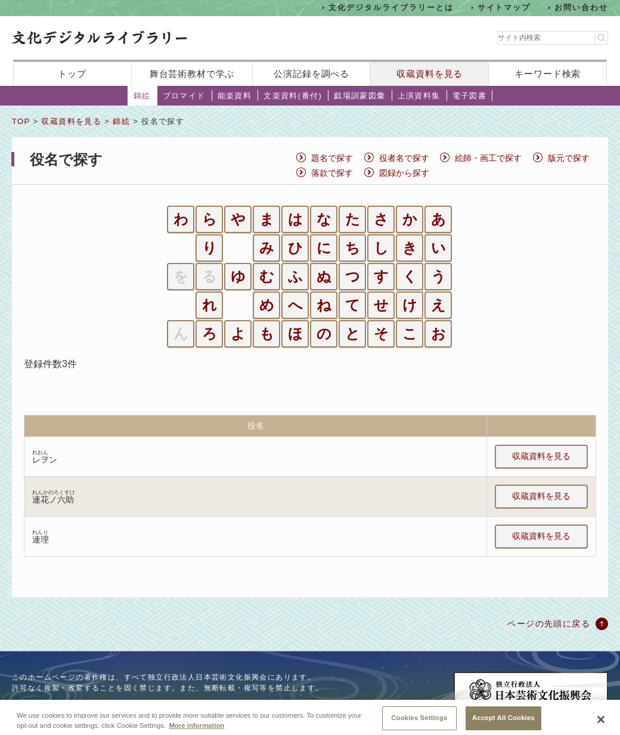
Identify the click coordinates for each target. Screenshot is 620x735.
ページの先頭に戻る (548, 623)
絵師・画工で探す (488, 158)
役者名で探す (404, 158)
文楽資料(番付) (293, 95)
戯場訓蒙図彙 (359, 95)
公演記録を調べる (311, 74)
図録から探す (404, 173)
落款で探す (332, 173)
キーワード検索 (547, 74)
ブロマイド (184, 95)
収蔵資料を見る (429, 74)
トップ (72, 74)
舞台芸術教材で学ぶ (192, 74)
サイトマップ (504, 7)
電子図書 (469, 95)
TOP (21, 121)
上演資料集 (419, 95)
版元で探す (569, 158)
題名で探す (332, 158)
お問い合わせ (581, 7)
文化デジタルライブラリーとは (390, 7)
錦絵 (142, 95)
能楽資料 (235, 95)
